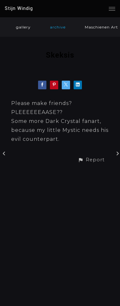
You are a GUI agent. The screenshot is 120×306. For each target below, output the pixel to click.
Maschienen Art (101, 27)
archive (58, 27)
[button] (91, 159)
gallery (23, 27)
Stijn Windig (19, 8)
